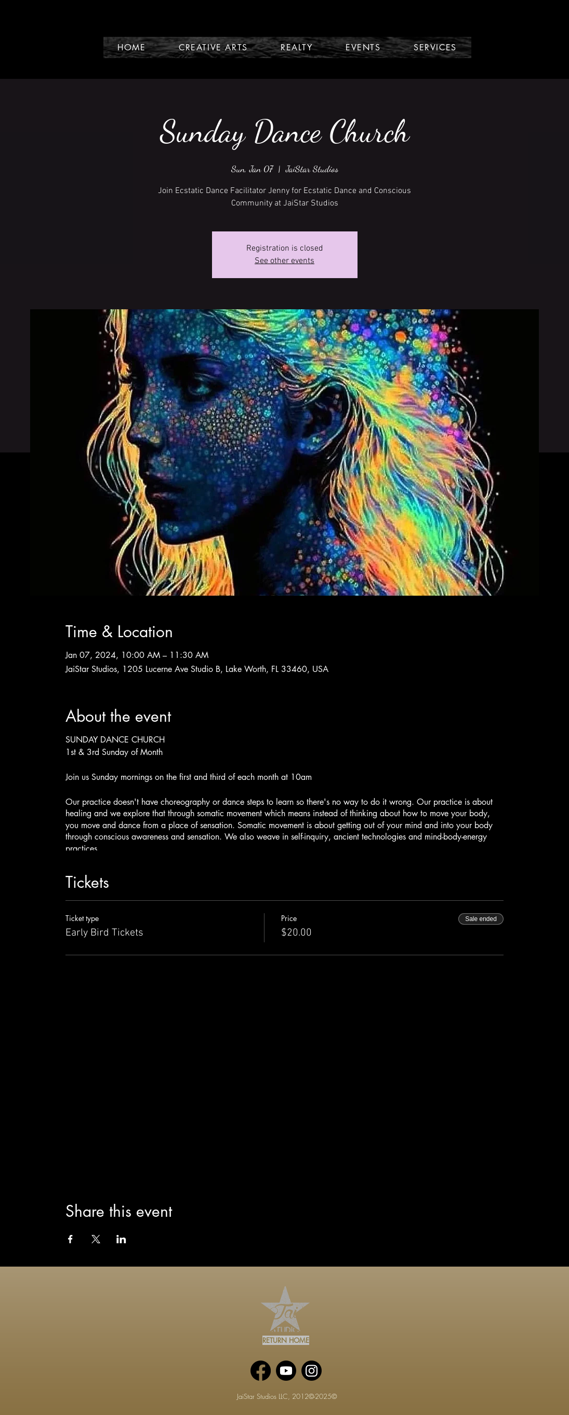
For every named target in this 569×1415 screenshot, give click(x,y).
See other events (284, 261)
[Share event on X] (96, 1239)
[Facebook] (260, 1371)
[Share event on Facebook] (70, 1239)
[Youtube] (286, 1371)
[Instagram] (311, 1371)
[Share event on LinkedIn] (121, 1239)
